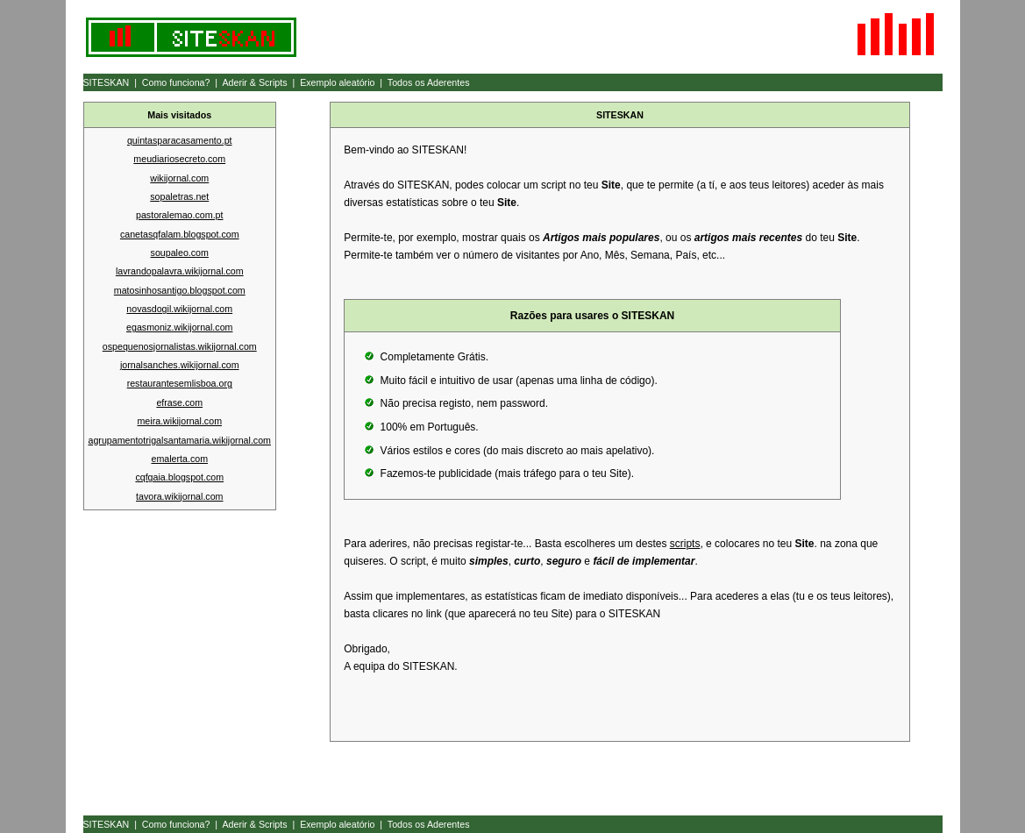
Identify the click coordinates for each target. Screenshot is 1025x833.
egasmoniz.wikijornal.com (179, 327)
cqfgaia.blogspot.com (179, 477)
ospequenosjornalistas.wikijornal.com (180, 346)
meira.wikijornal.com (179, 421)
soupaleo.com (180, 252)
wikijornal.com (179, 178)
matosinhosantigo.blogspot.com (180, 290)
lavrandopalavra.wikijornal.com (180, 271)
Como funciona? (176, 82)
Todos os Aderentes (429, 82)
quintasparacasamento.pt (179, 140)
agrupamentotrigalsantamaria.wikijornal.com (180, 440)
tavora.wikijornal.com (180, 496)
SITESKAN (106, 82)
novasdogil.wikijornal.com (179, 308)
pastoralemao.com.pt (180, 215)
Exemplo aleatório (337, 82)
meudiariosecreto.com (179, 158)
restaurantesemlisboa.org (179, 383)
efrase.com (179, 402)
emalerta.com (179, 458)
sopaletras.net (179, 196)
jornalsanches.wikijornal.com (179, 365)
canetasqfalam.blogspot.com (179, 234)
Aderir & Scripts (254, 82)
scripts (685, 544)
